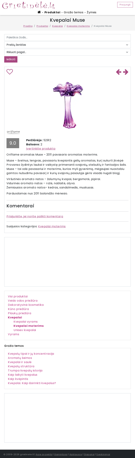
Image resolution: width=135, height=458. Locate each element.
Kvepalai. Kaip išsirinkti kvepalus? (32, 383)
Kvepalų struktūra (21, 366)
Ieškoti (10, 59)
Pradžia (28, 26)
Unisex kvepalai (25, 330)
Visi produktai (18, 296)
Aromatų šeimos (20, 358)
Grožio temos (73, 12)
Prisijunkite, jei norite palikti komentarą (35, 216)
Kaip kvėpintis (18, 379)
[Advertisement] (67, 417)
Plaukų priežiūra (19, 313)
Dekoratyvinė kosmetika (26, 305)
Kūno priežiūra (18, 309)
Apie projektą (44, 454)
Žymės (92, 12)
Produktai (52, 12)
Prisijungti (125, 4)
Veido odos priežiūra (22, 301)
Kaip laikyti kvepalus (22, 375)
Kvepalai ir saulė (20, 362)
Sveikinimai (103, 454)
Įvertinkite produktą (41, 149)
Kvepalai (57, 26)
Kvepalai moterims (78, 26)
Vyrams (13, 334)
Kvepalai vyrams (26, 322)
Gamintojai (61, 454)
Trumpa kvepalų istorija (25, 371)
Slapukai (89, 454)
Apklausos (75, 454)
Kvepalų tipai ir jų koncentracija (31, 354)
